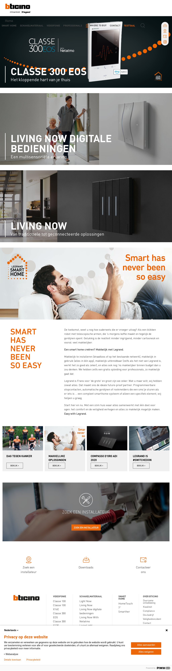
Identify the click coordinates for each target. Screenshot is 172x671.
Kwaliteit (147, 606)
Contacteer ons (143, 565)
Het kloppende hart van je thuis (40, 79)
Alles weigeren (146, 651)
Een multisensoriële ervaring (39, 156)
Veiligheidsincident (152, 619)
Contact (115, 25)
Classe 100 (59, 601)
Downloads (86, 563)
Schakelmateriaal (31, 25)
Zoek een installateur (86, 527)
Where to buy (98, 25)
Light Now (85, 601)
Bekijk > (14, 465)
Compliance (149, 611)
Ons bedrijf (148, 615)
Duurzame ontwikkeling (149, 601)
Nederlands (11, 630)
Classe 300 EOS (49, 71)
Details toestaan (12, 659)
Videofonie (53, 25)
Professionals (72, 25)
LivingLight (85, 625)
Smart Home (9, 25)
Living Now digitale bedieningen (61, 143)
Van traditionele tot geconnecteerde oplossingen (57, 234)
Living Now (39, 225)
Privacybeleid (33, 659)
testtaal (129, 25)
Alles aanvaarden (146, 645)
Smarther (124, 611)
